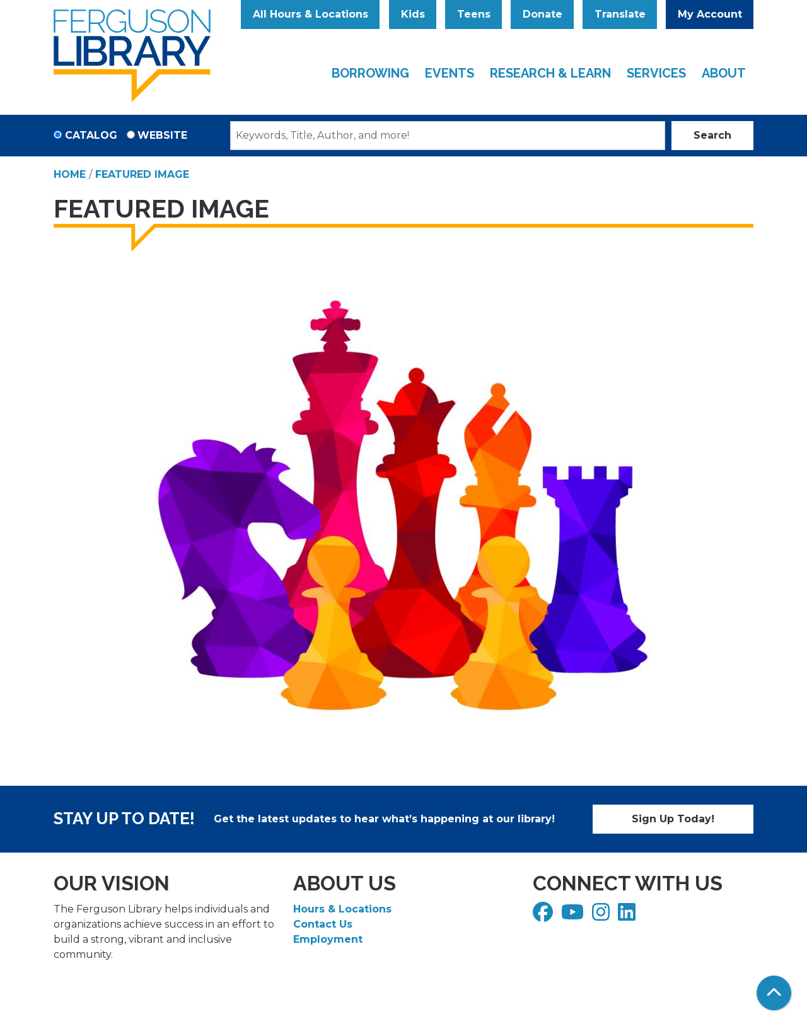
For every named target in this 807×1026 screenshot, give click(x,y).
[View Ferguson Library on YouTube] (574, 916)
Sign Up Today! (673, 819)
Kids (413, 14)
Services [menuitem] (656, 73)
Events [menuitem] (449, 73)
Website (162, 135)
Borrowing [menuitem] (370, 73)
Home (70, 174)
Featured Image (142, 174)
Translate (620, 14)
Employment (328, 939)
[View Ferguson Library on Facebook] (544, 916)
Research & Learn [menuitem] (550, 73)
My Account (710, 14)
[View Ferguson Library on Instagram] (602, 916)
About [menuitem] (724, 73)
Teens (474, 14)
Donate (542, 14)
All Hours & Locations (310, 14)
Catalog (91, 135)
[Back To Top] (774, 993)
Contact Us (322, 924)
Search (712, 135)
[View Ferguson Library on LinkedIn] (628, 916)
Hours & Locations (342, 909)
